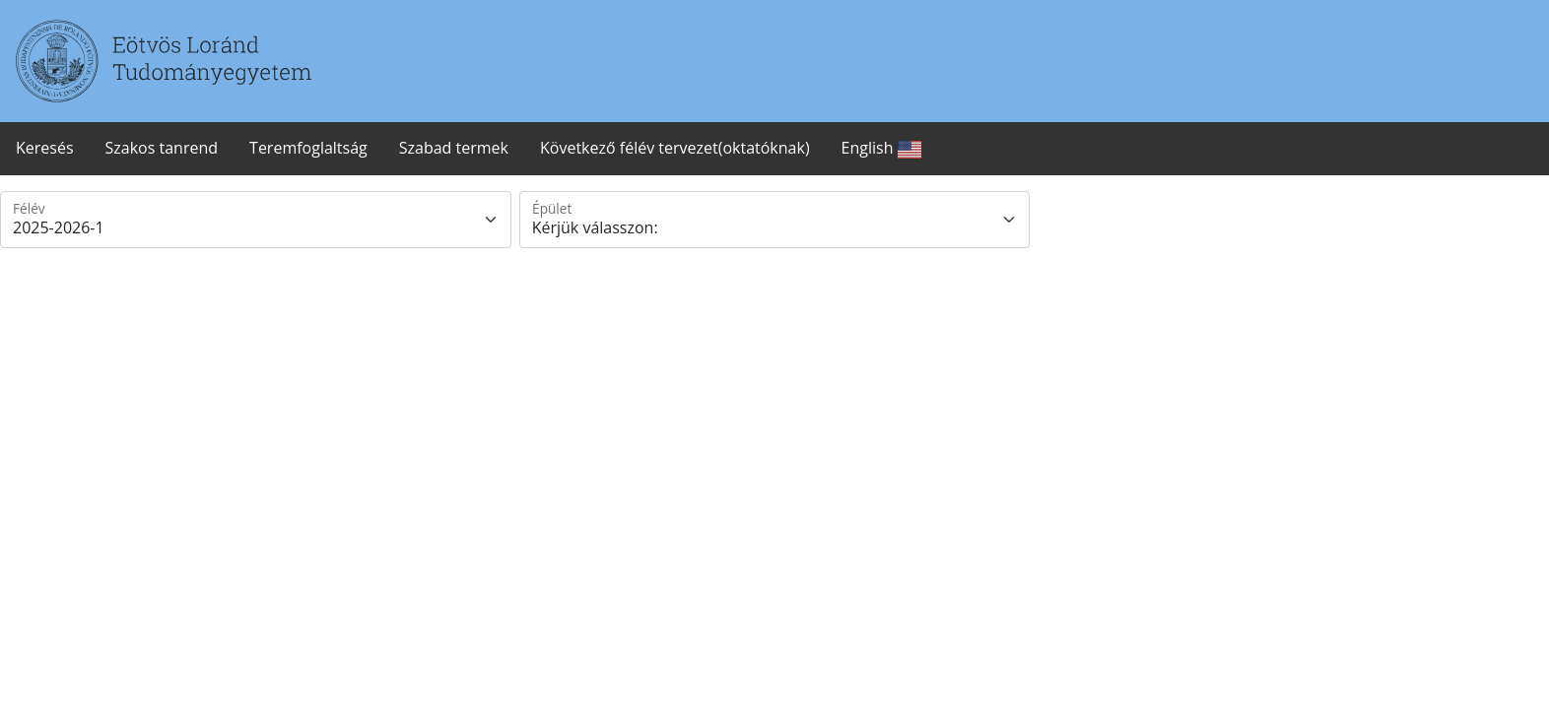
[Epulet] (775, 219)
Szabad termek (453, 148)
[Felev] (255, 219)
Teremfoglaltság (308, 148)
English (881, 149)
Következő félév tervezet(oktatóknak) (675, 148)
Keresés (45, 148)
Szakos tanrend (162, 148)
